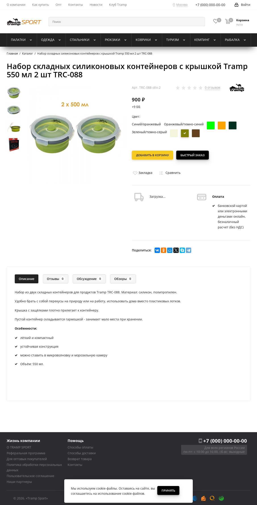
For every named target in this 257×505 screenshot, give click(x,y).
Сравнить (169, 171)
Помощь (76, 439)
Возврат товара (80, 457)
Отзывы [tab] (56, 277)
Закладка (142, 171)
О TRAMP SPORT (19, 446)
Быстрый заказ (194, 155)
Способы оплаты (80, 446)
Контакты (75, 463)
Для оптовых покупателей (27, 457)
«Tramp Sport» (37, 497)
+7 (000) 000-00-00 (225, 439)
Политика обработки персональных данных (34, 466)
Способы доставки (82, 452)
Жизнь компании (23, 439)
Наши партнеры (19, 480)
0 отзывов (212, 88)
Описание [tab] (26, 277)
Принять (168, 490)
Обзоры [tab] (123, 277)
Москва (182, 4)
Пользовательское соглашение (30, 474)
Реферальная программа (26, 452)
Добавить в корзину (152, 155)
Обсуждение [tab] (90, 277)
